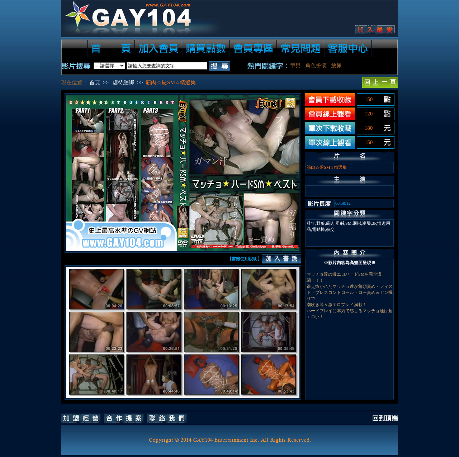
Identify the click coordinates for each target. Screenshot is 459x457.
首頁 (94, 82)
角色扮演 (316, 65)
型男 (295, 65)
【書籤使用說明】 (244, 258)
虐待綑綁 (123, 82)
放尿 (336, 65)
